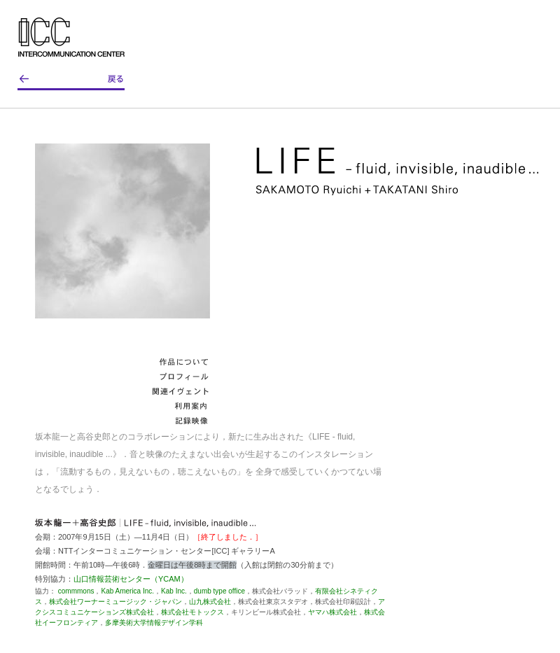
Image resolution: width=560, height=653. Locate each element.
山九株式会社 (210, 601)
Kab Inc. (174, 591)
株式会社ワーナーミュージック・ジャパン (115, 601)
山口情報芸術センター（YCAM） (131, 579)
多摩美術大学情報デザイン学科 (154, 622)
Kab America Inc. (127, 591)
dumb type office (219, 591)
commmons (76, 591)
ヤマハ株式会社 (332, 612)
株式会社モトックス (192, 612)
